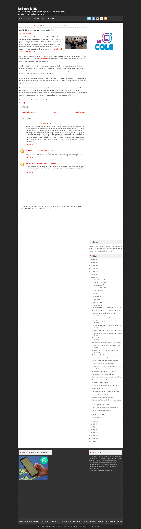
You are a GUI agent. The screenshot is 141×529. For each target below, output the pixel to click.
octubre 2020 (97, 285)
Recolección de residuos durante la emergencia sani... (103, 314)
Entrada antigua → (80, 112)
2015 (92, 433)
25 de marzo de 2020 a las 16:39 (46, 163)
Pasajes (91, 251)
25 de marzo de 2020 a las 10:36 (43, 150)
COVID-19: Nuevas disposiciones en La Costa (37, 30)
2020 (92, 277)
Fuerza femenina (97, 388)
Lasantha (66, 526)
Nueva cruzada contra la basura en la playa (105, 385)
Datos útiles (29, 26)
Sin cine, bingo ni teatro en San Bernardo (105, 361)
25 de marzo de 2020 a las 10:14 (43, 124)
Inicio (55, 112)
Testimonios (108, 251)
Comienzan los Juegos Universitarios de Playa (107, 377)
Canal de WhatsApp (38, 18)
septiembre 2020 (98, 288)
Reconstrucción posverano (100, 394)
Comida (102, 246)
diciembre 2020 (97, 279)
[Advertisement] (53, 225)
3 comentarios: (26, 33)
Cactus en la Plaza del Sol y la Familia (104, 380)
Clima (97, 246)
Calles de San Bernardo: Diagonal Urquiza (105, 391)
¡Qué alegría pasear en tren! (100, 405)
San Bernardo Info (27, 8)
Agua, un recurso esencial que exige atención (106, 342)
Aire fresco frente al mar (100, 383)
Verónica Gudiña (104, 458)
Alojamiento (92, 246)
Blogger (119, 521)
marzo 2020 (96, 305)
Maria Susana (30, 163)
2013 (92, 438)
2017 (92, 427)
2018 (92, 424)
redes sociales (43, 59)
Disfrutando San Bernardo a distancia (104, 355)
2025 (92, 263)
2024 (92, 265)
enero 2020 (96, 417)
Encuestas (118, 246)
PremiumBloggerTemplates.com (79, 526)
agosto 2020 (97, 291)
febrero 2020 (97, 414)
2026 (92, 260)
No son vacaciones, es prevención (103, 363)
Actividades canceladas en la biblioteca (105, 371)
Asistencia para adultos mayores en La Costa (106, 310)
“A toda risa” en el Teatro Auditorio (103, 374)
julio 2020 (96, 293)
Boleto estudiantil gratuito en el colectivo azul (106, 358)
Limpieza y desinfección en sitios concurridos (107, 307)
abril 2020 (96, 302)
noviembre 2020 (98, 282)
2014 (92, 435)
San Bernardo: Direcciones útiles (102, 397)
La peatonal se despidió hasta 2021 (103, 410)
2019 (92, 421)
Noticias (36, 26)
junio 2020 (96, 296)
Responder (29, 144)
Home (20, 18)
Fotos (109, 248)
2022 (92, 271)
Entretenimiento (97, 248)
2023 (92, 268)
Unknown (29, 150)
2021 (92, 274)
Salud (102, 251)
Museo (27, 18)
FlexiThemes (48, 526)
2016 (92, 430)
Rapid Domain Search (96, 526)
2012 (92, 441)
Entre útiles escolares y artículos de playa (105, 407)
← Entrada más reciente (27, 112)
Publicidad (51, 18)
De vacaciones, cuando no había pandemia (106, 318)
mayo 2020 (96, 299)
